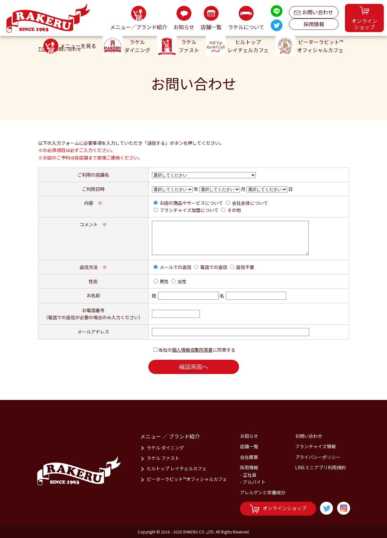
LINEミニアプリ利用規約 (320, 467)
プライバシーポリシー (317, 457)
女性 (182, 281)
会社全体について (250, 203)
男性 (164, 281)
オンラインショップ (278, 508)
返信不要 (245, 267)
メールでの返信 (175, 267)
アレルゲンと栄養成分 (262, 492)
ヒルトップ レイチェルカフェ (177, 468)
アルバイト (254, 482)
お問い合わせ (313, 10)
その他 (234, 210)
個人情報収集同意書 (192, 349)
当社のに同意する (196, 349)
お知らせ (249, 436)
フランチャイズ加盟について (189, 210)
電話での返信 (213, 267)
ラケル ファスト (163, 458)
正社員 (249, 475)
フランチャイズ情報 (315, 446)
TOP (43, 49)
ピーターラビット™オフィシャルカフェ (187, 479)
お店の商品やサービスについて (191, 203)
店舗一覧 (249, 446)
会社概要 (249, 457)
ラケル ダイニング (165, 447)
